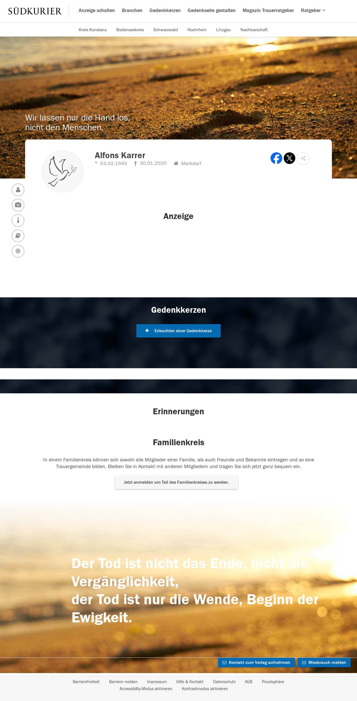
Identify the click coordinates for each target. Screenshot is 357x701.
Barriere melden (123, 682)
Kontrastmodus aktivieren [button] (205, 688)
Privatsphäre (273, 682)
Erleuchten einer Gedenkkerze (178, 330)
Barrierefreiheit (86, 682)
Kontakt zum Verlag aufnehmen (256, 662)
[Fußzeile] (178, 685)
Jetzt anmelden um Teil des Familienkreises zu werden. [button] (176, 482)
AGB (248, 682)
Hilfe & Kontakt (190, 682)
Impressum (157, 682)
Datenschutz (224, 682)
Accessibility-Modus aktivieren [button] (146, 688)
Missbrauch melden (324, 662)
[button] (303, 158)
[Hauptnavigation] (178, 11)
